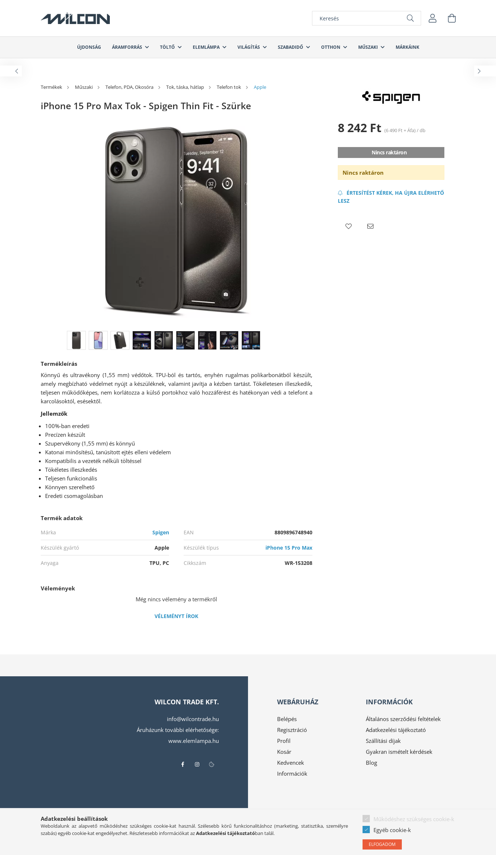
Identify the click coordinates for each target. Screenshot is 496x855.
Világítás (249, 47)
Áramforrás (127, 47)
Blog (371, 762)
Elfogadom (382, 844)
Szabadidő (291, 47)
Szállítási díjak (383, 740)
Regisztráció (292, 730)
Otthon (331, 47)
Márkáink (407, 47)
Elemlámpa (207, 47)
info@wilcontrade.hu (193, 719)
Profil (284, 740)
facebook (182, 764)
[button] (348, 226)
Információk (292, 773)
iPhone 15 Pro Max (288, 547)
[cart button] (451, 18)
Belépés (287, 719)
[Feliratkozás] (391, 196)
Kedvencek (290, 762)
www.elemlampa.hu (193, 740)
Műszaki (368, 47)
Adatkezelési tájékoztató (396, 730)
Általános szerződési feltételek (403, 719)
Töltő (168, 47)
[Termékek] (52, 87)
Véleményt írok (176, 616)
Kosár (284, 751)
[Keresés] (366, 18)
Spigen (160, 532)
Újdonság (89, 47)
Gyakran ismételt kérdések (399, 751)
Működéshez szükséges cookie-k (413, 819)
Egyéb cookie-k (392, 830)
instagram (197, 764)
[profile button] (432, 18)
